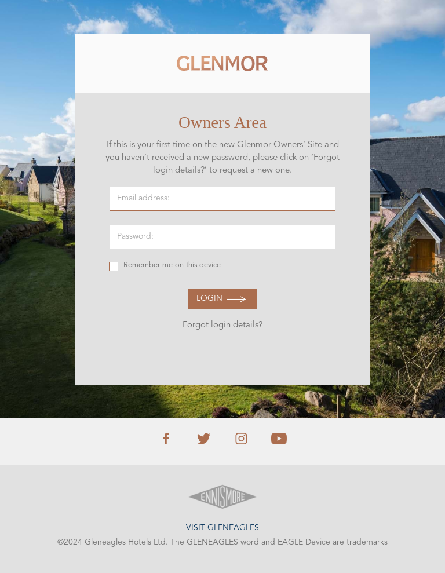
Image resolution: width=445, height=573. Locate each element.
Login (209, 298)
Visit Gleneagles (222, 528)
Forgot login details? (222, 325)
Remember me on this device (172, 265)
